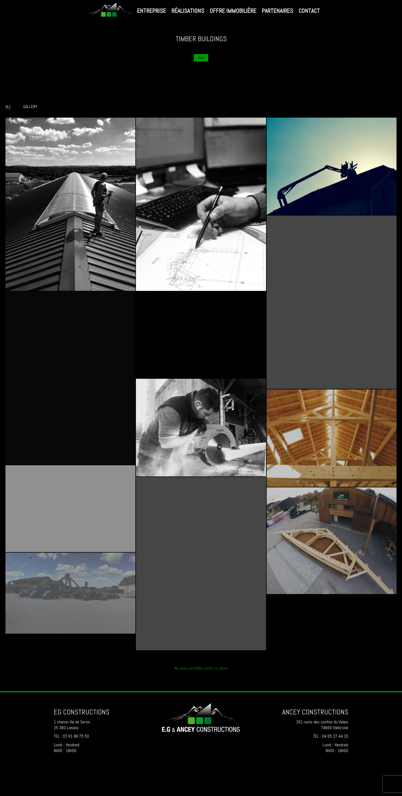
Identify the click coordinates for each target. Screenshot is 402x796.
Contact (309, 10)
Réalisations (187, 10)
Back (201, 57)
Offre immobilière (233, 10)
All (8, 106)
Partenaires (277, 10)
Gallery (30, 106)
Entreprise (151, 10)
